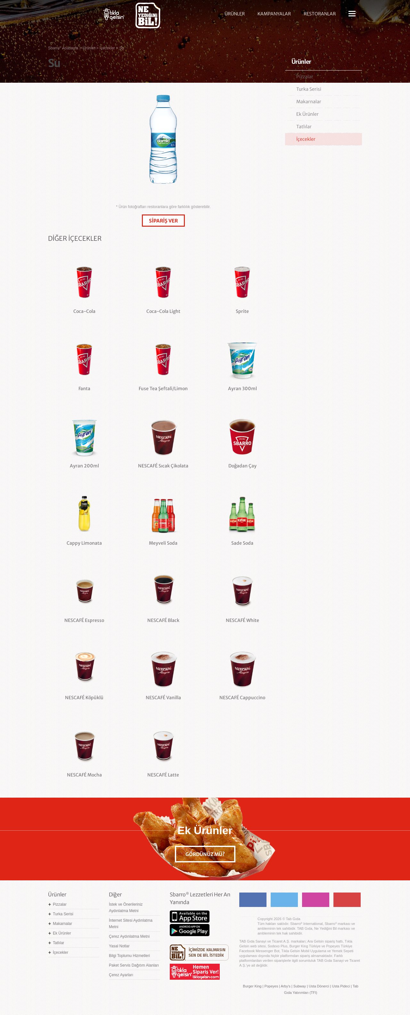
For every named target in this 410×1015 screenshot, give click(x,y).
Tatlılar (304, 127)
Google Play (189, 930)
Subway (299, 986)
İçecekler (306, 139)
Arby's (286, 986)
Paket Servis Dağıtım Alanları (134, 965)
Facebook (252, 900)
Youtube (347, 900)
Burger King (252, 986)
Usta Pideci (341, 986)
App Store (189, 916)
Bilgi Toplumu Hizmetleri (129, 955)
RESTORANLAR (320, 14)
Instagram (315, 900)
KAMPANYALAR (274, 14)
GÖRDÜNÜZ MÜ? (205, 854)
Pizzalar (304, 77)
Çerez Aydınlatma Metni (129, 936)
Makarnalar (308, 102)
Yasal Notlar (119, 946)
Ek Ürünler (307, 114)
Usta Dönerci (319, 986)
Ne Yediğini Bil (199, 952)
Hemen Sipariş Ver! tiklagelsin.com (195, 972)
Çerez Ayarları (121, 975)
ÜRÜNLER (235, 14)
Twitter (284, 900)
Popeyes (271, 986)
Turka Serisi (308, 89)
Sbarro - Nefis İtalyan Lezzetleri (70, 18)
